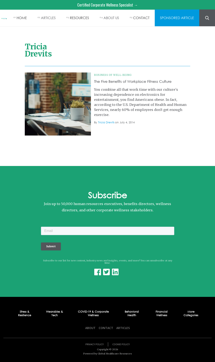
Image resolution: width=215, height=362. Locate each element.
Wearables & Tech (54, 313)
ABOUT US (111, 18)
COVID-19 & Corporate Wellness (93, 313)
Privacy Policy (94, 344)
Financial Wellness (162, 313)
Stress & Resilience (24, 313)
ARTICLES (48, 18)
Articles (123, 327)
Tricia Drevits (106, 122)
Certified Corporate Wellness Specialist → (107, 5)
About (90, 327)
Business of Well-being (112, 74)
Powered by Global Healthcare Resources (107, 353)
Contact (106, 327)
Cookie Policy (121, 344)
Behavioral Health (132, 313)
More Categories (191, 313)
